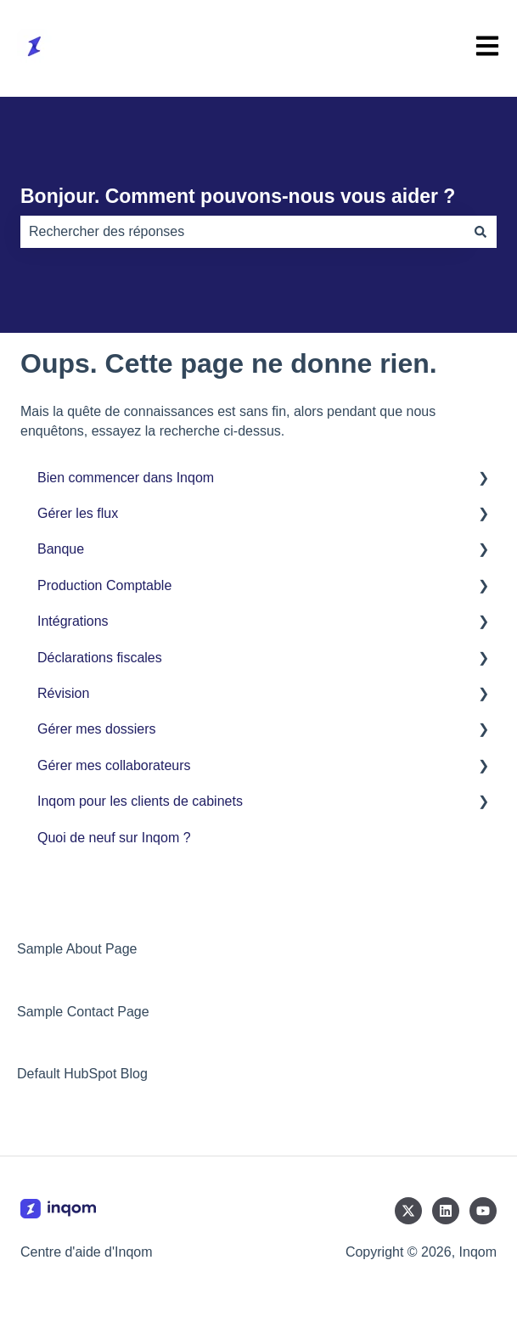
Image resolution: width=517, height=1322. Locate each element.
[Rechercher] (480, 232)
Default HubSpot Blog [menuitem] (82, 1073)
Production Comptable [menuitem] (104, 585)
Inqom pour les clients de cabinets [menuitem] (140, 801)
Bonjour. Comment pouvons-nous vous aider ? (237, 196)
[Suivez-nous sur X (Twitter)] (408, 1210)
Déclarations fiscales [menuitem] (99, 657)
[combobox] (242, 232)
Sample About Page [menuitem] (77, 949)
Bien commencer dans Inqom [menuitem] (125, 477)
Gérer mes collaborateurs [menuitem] (114, 765)
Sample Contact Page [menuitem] (83, 1011)
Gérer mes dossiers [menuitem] (96, 729)
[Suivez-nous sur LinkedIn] (445, 1210)
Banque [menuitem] (60, 549)
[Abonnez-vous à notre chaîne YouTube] (483, 1210)
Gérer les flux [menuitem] (77, 513)
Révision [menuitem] (63, 693)
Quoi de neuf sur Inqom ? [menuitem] (114, 837)
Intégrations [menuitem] (73, 621)
